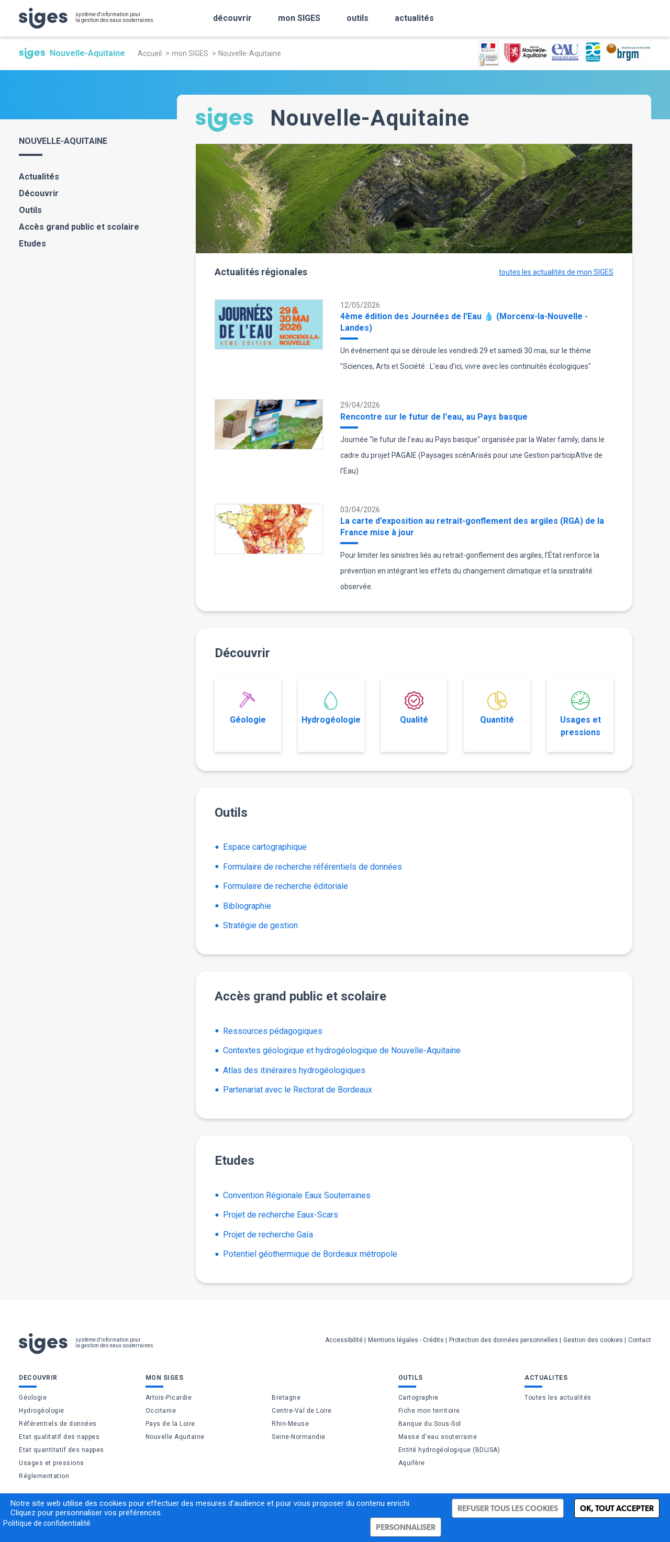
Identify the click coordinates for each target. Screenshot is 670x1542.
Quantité (497, 708)
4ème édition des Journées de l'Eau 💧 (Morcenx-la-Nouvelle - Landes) (464, 322)
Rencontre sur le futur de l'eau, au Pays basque (434, 417)
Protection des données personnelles (503, 1340)
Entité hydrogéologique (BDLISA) (449, 1450)
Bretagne (286, 1397)
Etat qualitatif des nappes (59, 1436)
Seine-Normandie (299, 1436)
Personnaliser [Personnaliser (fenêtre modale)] (406, 1527)
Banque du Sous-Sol (429, 1423)
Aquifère (411, 1463)
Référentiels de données (58, 1423)
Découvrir (39, 193)
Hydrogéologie (331, 708)
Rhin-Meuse (290, 1423)
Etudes (32, 244)
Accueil (150, 53)
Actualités (39, 177)
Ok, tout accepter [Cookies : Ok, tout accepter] (617, 1508)
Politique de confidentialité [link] (47, 1523)
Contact (639, 1340)
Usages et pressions (580, 714)
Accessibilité (344, 1340)
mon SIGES (190, 53)
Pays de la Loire (170, 1423)
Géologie (248, 708)
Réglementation (44, 1476)
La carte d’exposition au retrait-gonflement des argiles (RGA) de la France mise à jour (472, 526)
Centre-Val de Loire (302, 1410)
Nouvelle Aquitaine (175, 1436)
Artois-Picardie (169, 1397)
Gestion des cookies (593, 1340)
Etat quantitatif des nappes (61, 1450)
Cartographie (418, 1397)
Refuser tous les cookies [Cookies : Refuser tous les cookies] (507, 1508)
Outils (30, 210)
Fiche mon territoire (429, 1410)
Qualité (414, 708)
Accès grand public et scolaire (79, 227)
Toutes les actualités (557, 1397)
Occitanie (161, 1410)
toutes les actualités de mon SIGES (556, 272)
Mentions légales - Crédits (406, 1340)
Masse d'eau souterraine (437, 1436)
